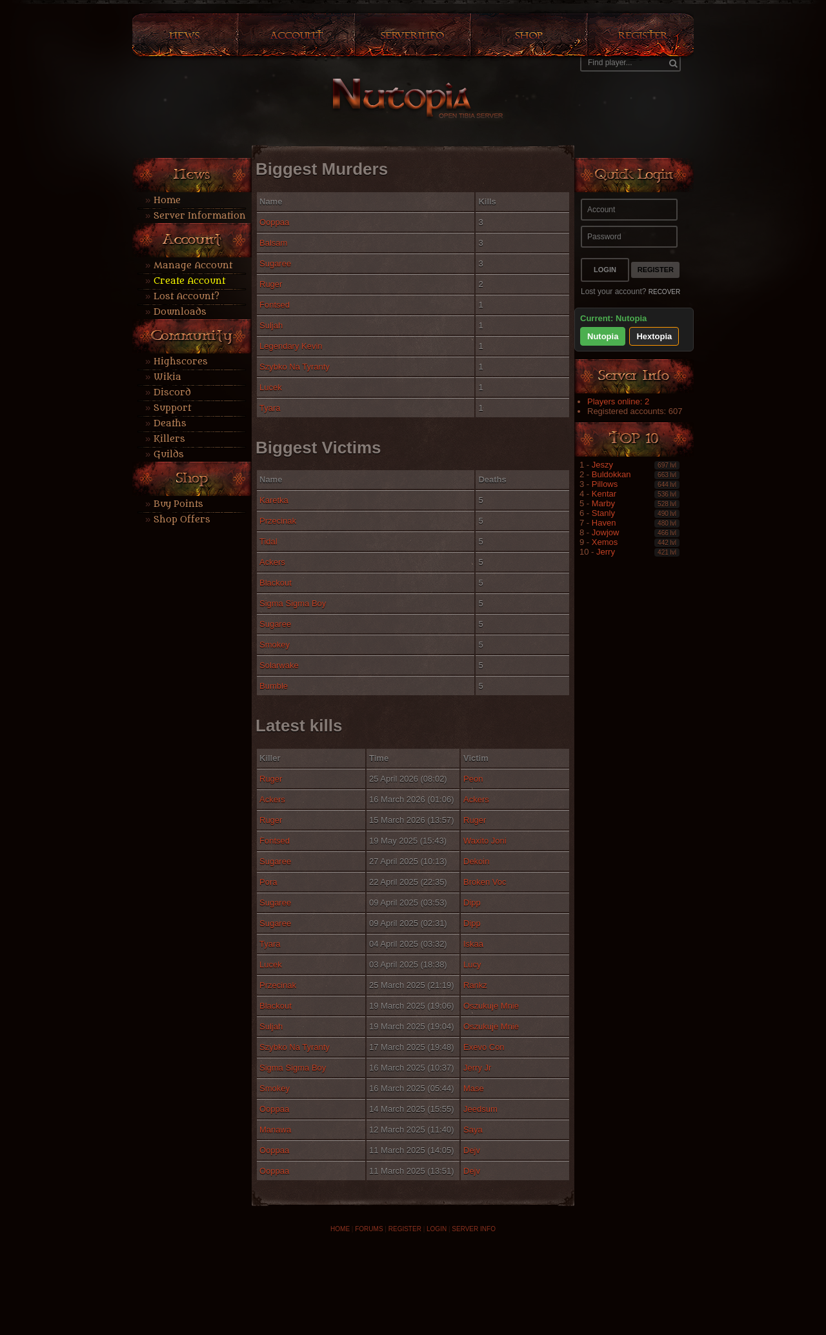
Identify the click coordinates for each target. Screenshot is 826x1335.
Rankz (475, 985)
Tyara (270, 408)
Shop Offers (182, 519)
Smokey (274, 644)
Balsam (273, 243)
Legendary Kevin (291, 346)
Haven (604, 523)
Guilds (169, 454)
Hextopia (654, 336)
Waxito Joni (485, 841)
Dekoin (476, 861)
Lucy (472, 964)
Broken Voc (485, 882)
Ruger (270, 284)
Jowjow (606, 532)
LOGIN (437, 1228)
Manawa (275, 1129)
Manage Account (193, 265)
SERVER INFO (474, 1228)
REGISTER (404, 1228)
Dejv (471, 1150)
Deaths (170, 423)
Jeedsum (480, 1109)
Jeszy (602, 465)
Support (172, 407)
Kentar (604, 494)
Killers (169, 438)
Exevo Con (484, 1047)
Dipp (472, 902)
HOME (340, 1228)
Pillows (605, 484)
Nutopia (602, 336)
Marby (603, 503)
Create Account (189, 280)
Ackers (272, 562)
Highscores (181, 361)
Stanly (603, 513)
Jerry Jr (477, 1068)
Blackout (275, 583)
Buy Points (178, 504)
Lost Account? (186, 296)
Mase (473, 1088)
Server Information (200, 215)
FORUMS (369, 1228)
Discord (172, 392)
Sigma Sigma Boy (292, 603)
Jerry (605, 552)
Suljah (271, 325)
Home (167, 200)
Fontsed (274, 305)
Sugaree (275, 263)
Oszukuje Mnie (491, 1006)
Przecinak (277, 521)
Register (656, 269)
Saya (473, 1129)
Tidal (268, 541)
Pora (268, 882)
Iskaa (473, 944)
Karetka (273, 500)
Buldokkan (611, 474)
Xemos (605, 542)
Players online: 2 (618, 401)
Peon (473, 779)
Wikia (167, 376)
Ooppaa (274, 222)
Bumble (273, 686)
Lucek (270, 387)
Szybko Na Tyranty (294, 366)
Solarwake (279, 665)
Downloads (180, 311)
